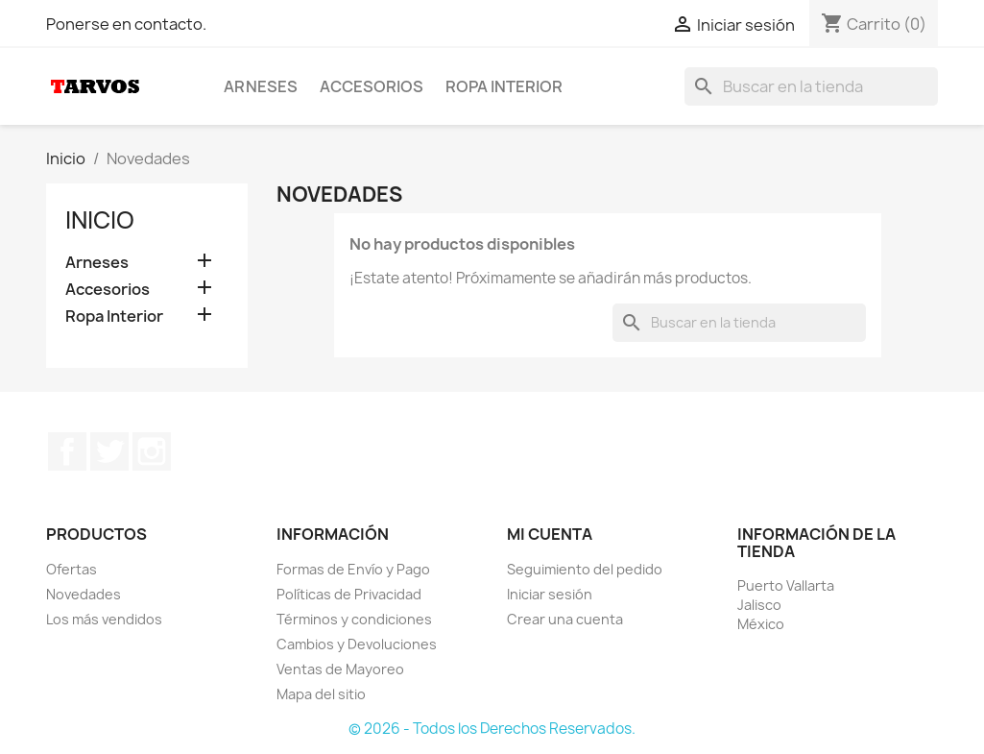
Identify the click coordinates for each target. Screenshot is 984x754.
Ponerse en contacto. (126, 24)
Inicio (99, 220)
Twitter (109, 451)
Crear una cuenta (565, 619)
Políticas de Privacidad (348, 594)
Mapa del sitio (321, 694)
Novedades (83, 594)
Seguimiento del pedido (584, 569)
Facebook (67, 451)
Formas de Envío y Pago (353, 569)
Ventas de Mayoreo (340, 669)
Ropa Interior (504, 86)
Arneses (261, 86)
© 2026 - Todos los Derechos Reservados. (492, 728)
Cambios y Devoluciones (356, 644)
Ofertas (71, 569)
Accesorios (371, 86)
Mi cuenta (549, 534)
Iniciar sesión (549, 594)
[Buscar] (811, 86)
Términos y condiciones (354, 619)
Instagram (151, 451)
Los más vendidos (104, 619)
